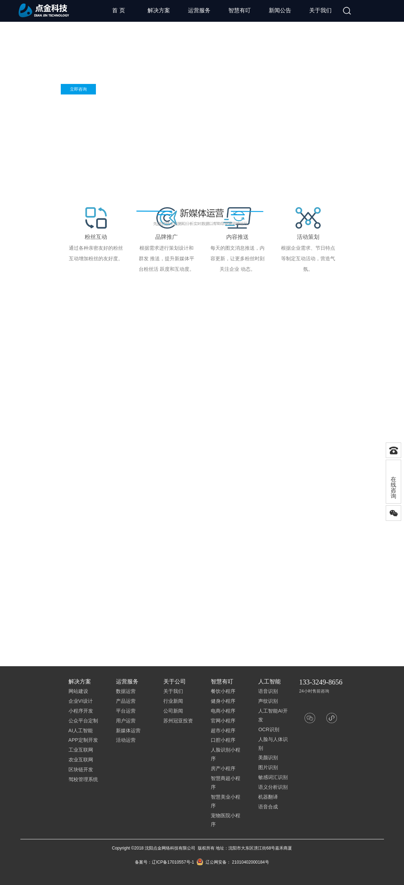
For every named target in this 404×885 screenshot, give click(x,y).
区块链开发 (81, 769)
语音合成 (268, 806)
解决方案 (159, 10)
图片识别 (268, 767)
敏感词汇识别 (273, 777)
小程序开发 (81, 711)
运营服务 (199, 10)
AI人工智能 (81, 730)
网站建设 (78, 691)
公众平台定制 (83, 720)
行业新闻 (173, 701)
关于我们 (320, 10)
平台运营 (126, 711)
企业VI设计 (81, 701)
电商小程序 (223, 711)
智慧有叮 (239, 10)
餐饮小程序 (223, 691)
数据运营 (126, 691)
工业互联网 (81, 750)
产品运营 (126, 701)
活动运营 (126, 740)
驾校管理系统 (83, 779)
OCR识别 (268, 729)
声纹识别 (268, 701)
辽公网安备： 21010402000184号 (232, 862)
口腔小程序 (223, 740)
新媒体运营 (128, 730)
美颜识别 (268, 757)
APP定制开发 (83, 740)
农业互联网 (81, 759)
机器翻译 (268, 797)
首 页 (118, 10)
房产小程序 (223, 768)
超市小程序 (223, 730)
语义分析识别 (273, 787)
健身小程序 (223, 701)
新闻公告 (280, 10)
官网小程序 (223, 720)
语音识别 (268, 691)
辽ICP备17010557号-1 (173, 862)
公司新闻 (173, 711)
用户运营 (126, 720)
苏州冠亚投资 (178, 720)
